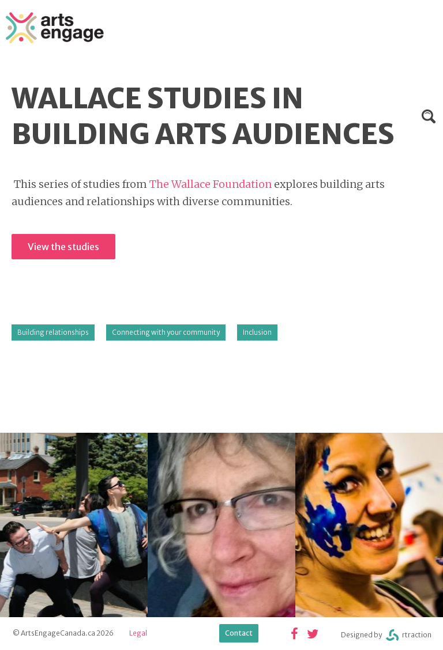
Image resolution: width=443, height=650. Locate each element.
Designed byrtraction (386, 635)
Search (429, 116)
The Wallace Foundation (210, 184)
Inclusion (257, 332)
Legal (138, 633)
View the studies (63, 246)
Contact (239, 633)
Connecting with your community (166, 332)
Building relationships (53, 332)
